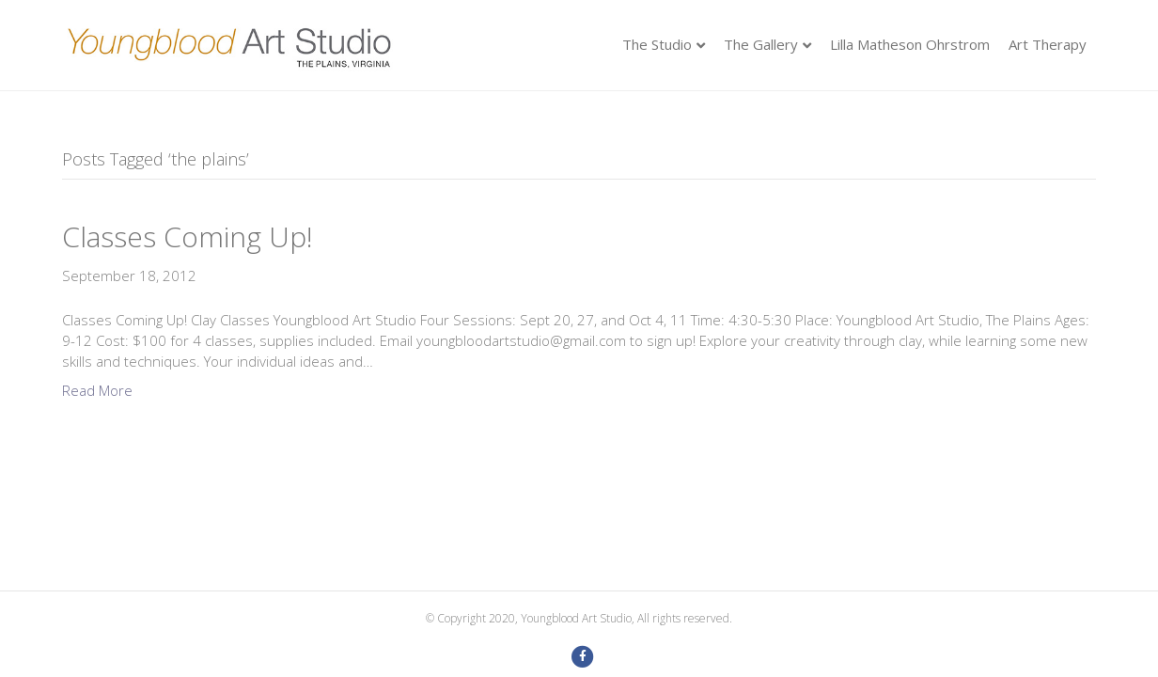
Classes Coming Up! (187, 236)
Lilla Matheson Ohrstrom (910, 44)
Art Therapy (1048, 44)
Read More (97, 390)
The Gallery (761, 44)
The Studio (657, 44)
